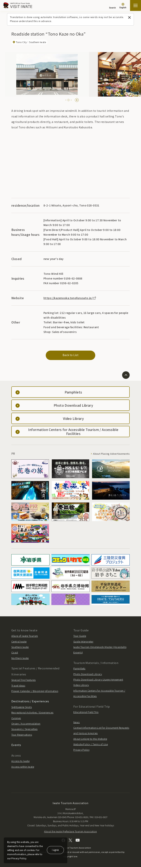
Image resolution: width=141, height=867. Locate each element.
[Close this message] (129, 17)
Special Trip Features (23, 680)
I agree (55, 849)
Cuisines (16, 718)
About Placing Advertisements (111, 453)
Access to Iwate (20, 761)
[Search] (112, 6)
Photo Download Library (87, 674)
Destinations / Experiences (30, 701)
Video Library (81, 685)
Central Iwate (18, 641)
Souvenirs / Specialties (24, 729)
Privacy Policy (81, 749)
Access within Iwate (22, 766)
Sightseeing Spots (21, 707)
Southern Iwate (20, 647)
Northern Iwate (20, 658)
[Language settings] (122, 6)
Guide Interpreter (83, 641)
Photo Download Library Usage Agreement (98, 679)
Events (16, 745)
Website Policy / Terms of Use (90, 744)
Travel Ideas (18, 685)
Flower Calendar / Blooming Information (34, 691)
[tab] (67, 100)
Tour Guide (79, 636)
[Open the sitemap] (135, 5)
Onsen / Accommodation (25, 723)
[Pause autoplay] (77, 100)
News (76, 722)
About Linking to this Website (90, 739)
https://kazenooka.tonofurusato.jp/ (69, 298)
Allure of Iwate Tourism (24, 636)
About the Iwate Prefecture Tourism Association (70, 831)
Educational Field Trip (85, 712)
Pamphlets (79, 668)
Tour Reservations (21, 734)
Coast (14, 652)
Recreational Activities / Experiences (32, 712)
